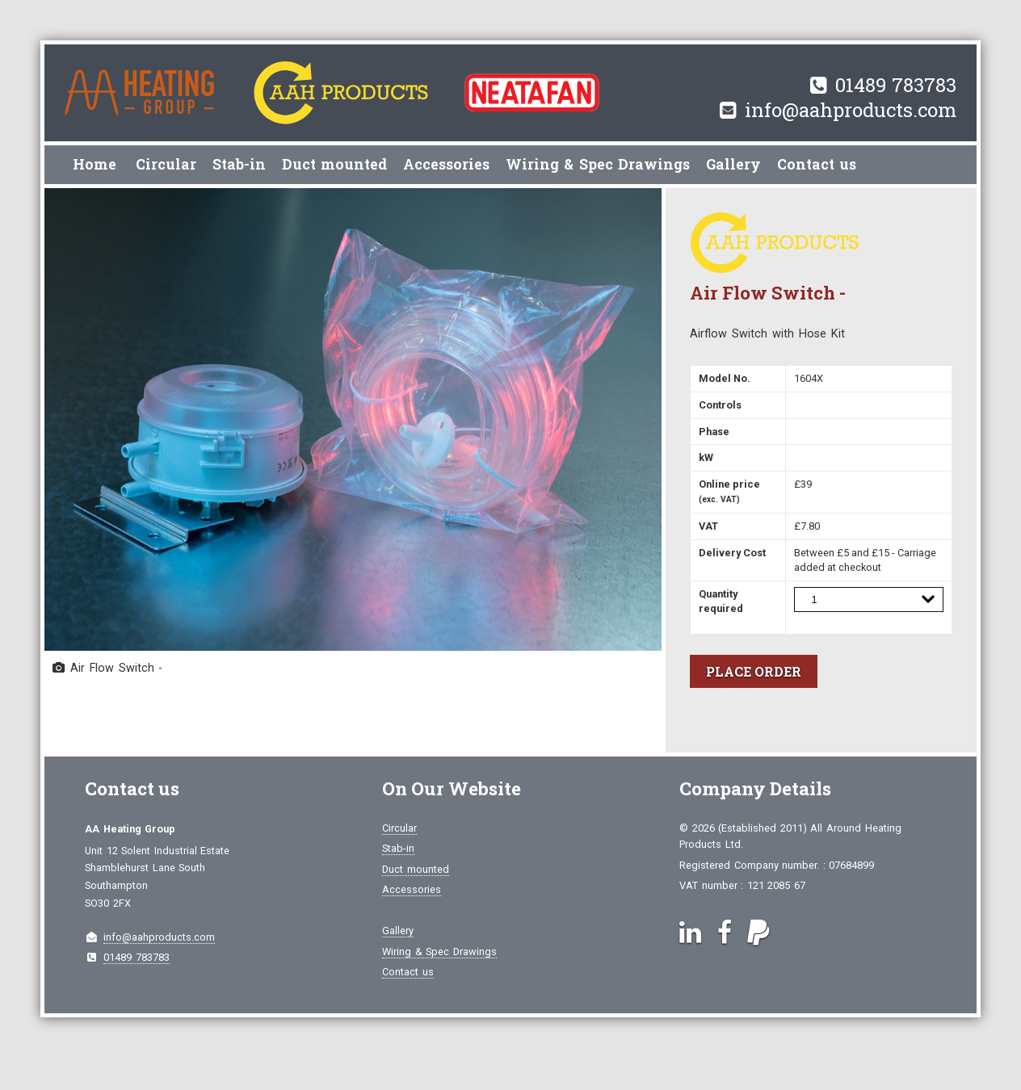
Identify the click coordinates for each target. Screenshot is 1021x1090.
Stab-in (239, 164)
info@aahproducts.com (850, 110)
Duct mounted (334, 164)
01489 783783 (895, 85)
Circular (166, 164)
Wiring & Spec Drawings (598, 164)
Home (94, 164)
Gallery (733, 164)
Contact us (816, 164)
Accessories (446, 164)
